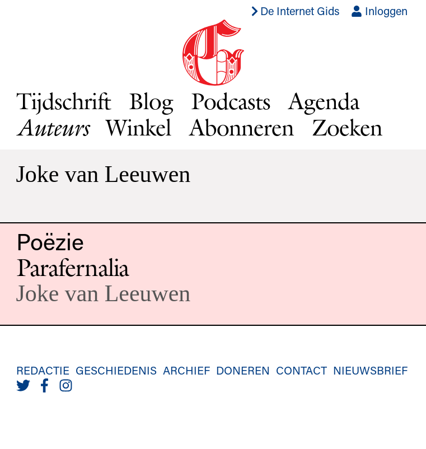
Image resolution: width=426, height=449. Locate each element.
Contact (301, 370)
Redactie (42, 370)
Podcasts (230, 100)
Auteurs (52, 127)
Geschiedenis (116, 370)
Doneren (243, 370)
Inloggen (379, 10)
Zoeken (347, 127)
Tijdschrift (63, 100)
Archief (186, 370)
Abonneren (241, 127)
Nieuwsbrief (370, 370)
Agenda (323, 100)
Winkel (138, 127)
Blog (151, 100)
